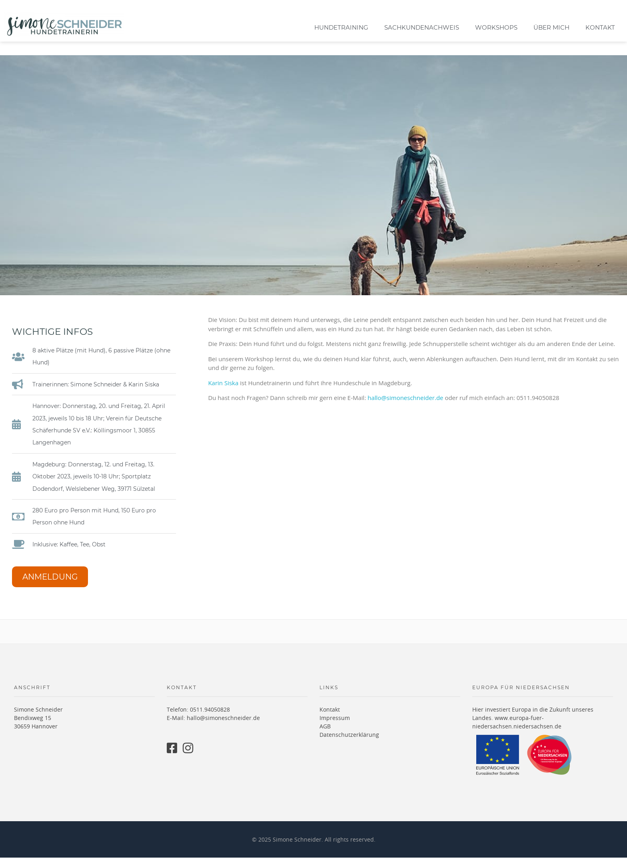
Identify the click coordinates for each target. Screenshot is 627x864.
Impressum (334, 724)
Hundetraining (341, 27)
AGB (325, 733)
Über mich (551, 27)
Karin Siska (223, 389)
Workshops (496, 27)
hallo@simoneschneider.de (405, 404)
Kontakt (600, 27)
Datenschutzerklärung (349, 741)
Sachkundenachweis (421, 27)
